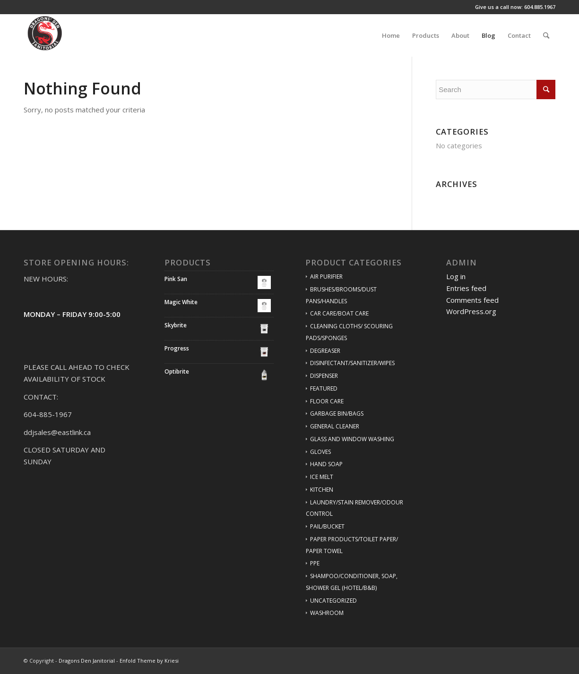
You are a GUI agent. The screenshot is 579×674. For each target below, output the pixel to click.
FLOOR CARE (327, 401)
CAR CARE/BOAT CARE (339, 313)
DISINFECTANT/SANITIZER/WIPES (352, 363)
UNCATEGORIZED (333, 601)
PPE (315, 563)
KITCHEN (321, 490)
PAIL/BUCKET (327, 526)
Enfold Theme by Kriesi (149, 660)
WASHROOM (327, 613)
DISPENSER (324, 376)
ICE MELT (321, 477)
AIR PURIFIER (326, 277)
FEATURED (323, 388)
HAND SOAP (326, 464)
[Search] (546, 35)
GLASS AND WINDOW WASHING (352, 439)
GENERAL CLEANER (334, 426)
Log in (456, 276)
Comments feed (472, 300)
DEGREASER (325, 351)
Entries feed (466, 288)
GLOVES (320, 452)
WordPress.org (471, 311)
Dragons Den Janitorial (87, 660)
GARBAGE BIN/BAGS (336, 414)
